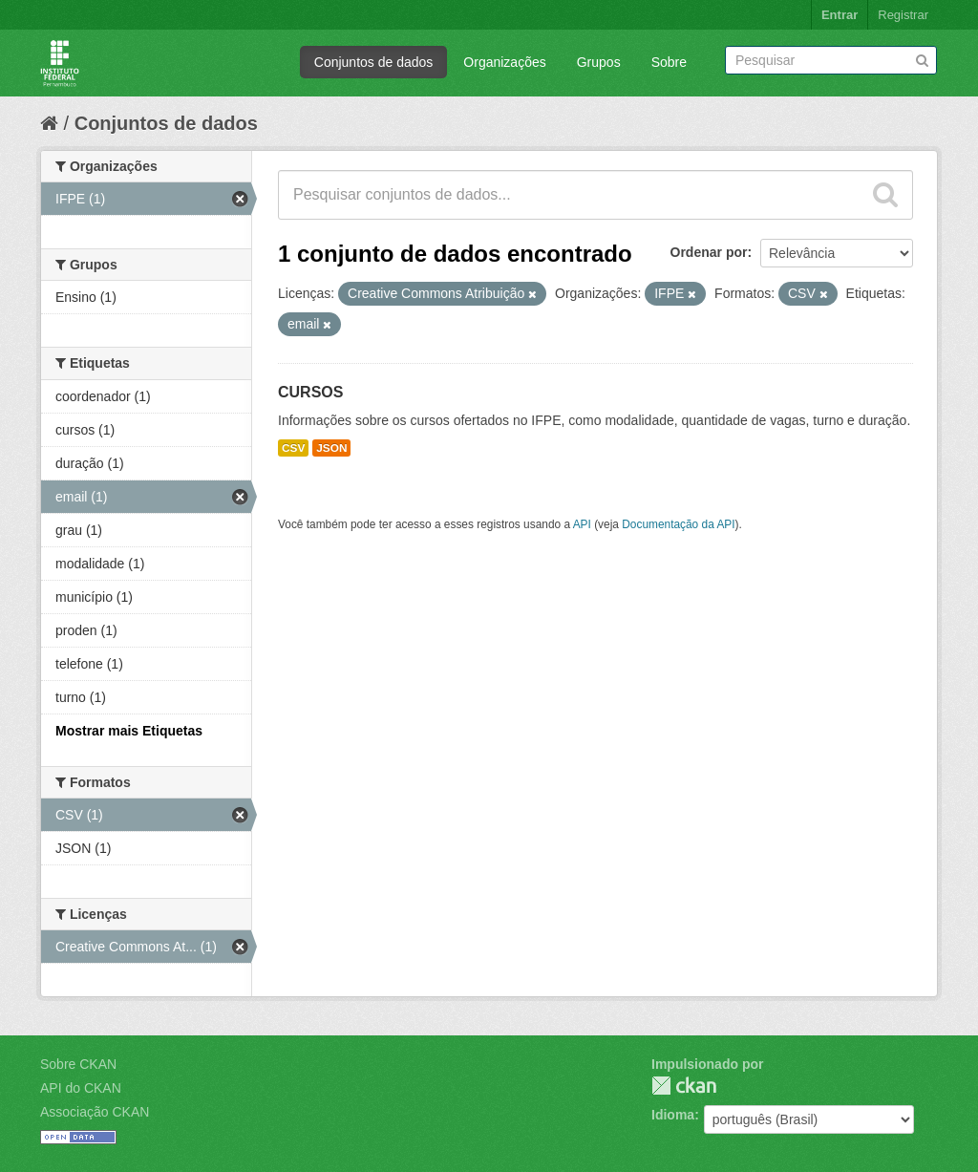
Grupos (599, 62)
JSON (331, 448)
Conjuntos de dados (374, 62)
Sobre (669, 62)
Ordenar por (709, 252)
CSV (293, 448)
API (582, 524)
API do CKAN (80, 1088)
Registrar (903, 15)
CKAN (683, 1086)
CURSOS (310, 392)
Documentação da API (678, 524)
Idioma (672, 1114)
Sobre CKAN (78, 1064)
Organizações (504, 62)
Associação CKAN (94, 1111)
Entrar (839, 15)
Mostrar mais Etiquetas (128, 730)
